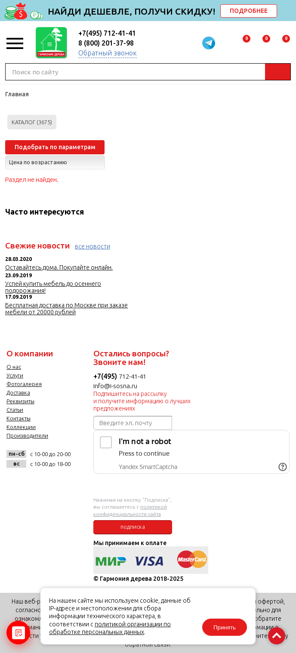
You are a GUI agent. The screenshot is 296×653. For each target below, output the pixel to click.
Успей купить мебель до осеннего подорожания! (53, 287)
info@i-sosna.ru (115, 385)
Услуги (14, 375)
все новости (92, 246)
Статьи (14, 410)
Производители (27, 435)
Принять (224, 627)
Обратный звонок (107, 53)
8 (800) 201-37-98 (106, 43)
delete (288, 11)
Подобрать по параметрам (55, 147)
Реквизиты (20, 401)
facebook (36, 483)
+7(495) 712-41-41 (107, 33)
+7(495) (106, 376)
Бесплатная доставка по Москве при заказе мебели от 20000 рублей (66, 309)
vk (15, 483)
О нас (13, 367)
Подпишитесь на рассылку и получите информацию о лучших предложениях (142, 401)
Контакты (18, 418)
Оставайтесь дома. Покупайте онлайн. (59, 267)
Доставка (18, 392)
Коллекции (21, 427)
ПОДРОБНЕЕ (249, 10)
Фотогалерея (24, 384)
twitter (57, 483)
